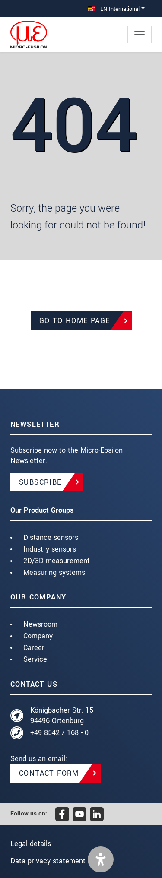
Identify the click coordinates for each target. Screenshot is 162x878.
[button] (101, 859)
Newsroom (40, 624)
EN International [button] (114, 9)
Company (38, 635)
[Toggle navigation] (139, 34)
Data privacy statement (48, 861)
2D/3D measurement (56, 560)
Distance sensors (50, 537)
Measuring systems (54, 572)
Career (33, 647)
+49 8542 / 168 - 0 (59, 733)
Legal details (30, 844)
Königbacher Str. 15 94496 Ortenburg (61, 715)
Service (35, 659)
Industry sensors (49, 549)
